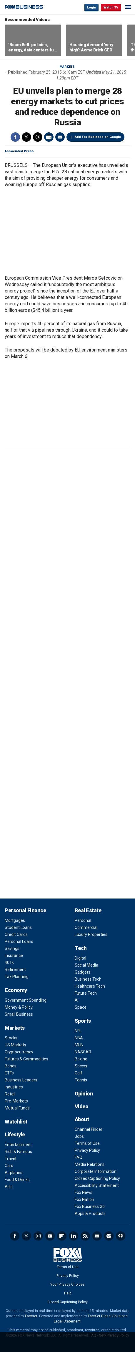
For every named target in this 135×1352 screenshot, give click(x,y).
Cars (9, 1165)
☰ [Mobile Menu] (128, 7)
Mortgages (15, 920)
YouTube (50, 1236)
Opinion (84, 1093)
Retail (10, 1094)
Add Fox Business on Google (98, 137)
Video (82, 1106)
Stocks (11, 1038)
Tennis (81, 1080)
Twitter (26, 137)
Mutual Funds (17, 1108)
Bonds (10, 1066)
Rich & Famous (18, 1151)
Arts (9, 1186)
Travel (10, 1158)
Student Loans (18, 927)
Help (67, 1293)
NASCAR (83, 1052)
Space (80, 1007)
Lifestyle (15, 1134)
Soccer (81, 1066)
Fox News (83, 1192)
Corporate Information (95, 1171)
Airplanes (13, 1172)
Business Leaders (21, 1080)
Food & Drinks (17, 1179)
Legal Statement (67, 1321)
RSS (85, 1236)
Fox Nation (84, 1199)
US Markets (15, 1045)
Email (60, 137)
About (82, 1119)
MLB (79, 1045)
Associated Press (19, 151)
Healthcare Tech (90, 986)
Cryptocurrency (19, 1052)
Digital (80, 958)
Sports (83, 1021)
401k (9, 962)
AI (77, 1000)
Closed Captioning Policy (97, 1178)
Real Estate (88, 910)
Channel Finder (88, 1129)
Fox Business (24, 7)
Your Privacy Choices (67, 1284)
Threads (37, 137)
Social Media (86, 965)
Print (49, 137)
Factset (31, 1316)
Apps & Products (90, 1213)
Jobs (79, 1136)
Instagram (38, 1236)
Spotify (109, 1236)
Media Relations (89, 1164)
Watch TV (111, 7)
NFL (78, 1031)
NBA (79, 1038)
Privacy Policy (87, 1150)
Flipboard (61, 1236)
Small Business (19, 1014)
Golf (78, 1073)
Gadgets (82, 972)
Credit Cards (16, 934)
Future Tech (86, 993)
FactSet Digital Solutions (108, 1316)
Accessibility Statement (97, 1185)
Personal (83, 920)
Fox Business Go (90, 1206)
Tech (81, 948)
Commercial (86, 927)
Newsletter (97, 1236)
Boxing (81, 1059)
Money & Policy (19, 1007)
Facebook (15, 137)
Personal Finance (25, 910)
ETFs (9, 1073)
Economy (16, 990)
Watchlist (16, 1122)
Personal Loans (19, 941)
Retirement (15, 969)
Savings (12, 948)
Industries (14, 1087)
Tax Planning (17, 976)
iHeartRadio (120, 1236)
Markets (67, 67)
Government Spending (25, 1000)
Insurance (14, 955)
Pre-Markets (16, 1101)
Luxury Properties (91, 934)
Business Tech (88, 979)
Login (91, 7)
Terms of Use (87, 1143)
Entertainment (18, 1144)
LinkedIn (73, 1236)
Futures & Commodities (26, 1059)
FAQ (78, 1157)
